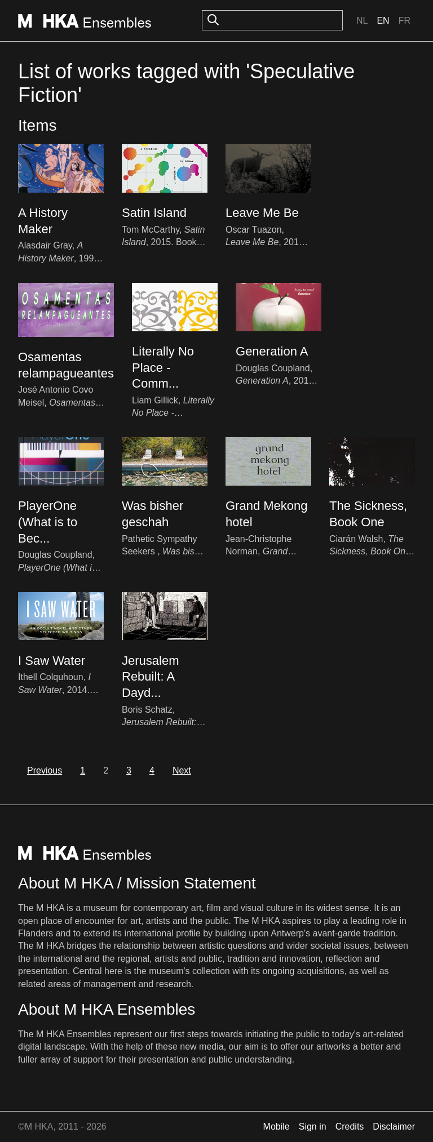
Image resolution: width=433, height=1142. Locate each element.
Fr (404, 20)
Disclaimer (394, 1126)
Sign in (312, 1126)
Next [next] (182, 770)
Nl (362, 20)
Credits (349, 1126)
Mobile (276, 1126)
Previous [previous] (44, 770)
